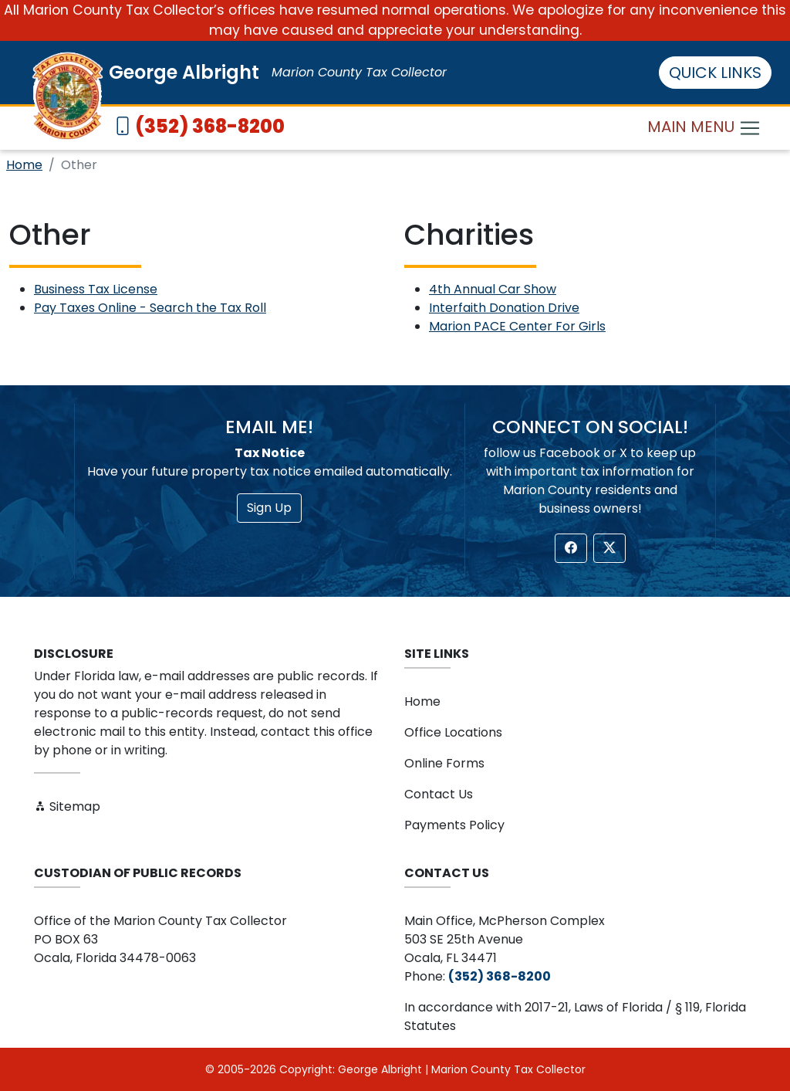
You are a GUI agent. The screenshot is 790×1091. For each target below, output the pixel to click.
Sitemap (67, 806)
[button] (571, 548)
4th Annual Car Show (492, 289)
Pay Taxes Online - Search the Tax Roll (150, 308)
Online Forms (444, 763)
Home (24, 165)
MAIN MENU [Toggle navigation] (704, 128)
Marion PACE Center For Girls (517, 326)
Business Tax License (95, 289)
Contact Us (438, 794)
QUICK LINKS (715, 72)
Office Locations (453, 732)
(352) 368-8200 (210, 126)
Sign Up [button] (269, 508)
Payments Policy (454, 825)
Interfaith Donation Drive (504, 308)
